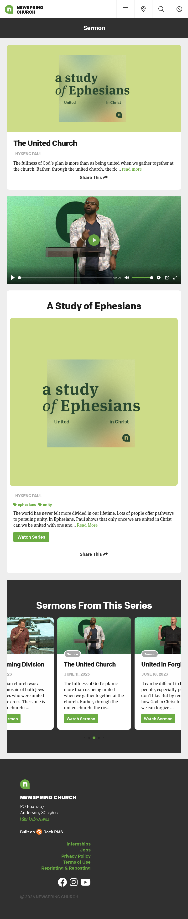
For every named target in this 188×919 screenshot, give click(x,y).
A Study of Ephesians (94, 305)
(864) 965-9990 (34, 818)
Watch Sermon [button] (81, 717)
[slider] (65, 277)
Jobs (85, 849)
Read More (87, 525)
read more (132, 169)
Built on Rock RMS (41, 831)
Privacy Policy (76, 855)
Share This (94, 177)
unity (45, 504)
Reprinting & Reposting (66, 867)
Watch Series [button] (31, 536)
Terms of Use (77, 861)
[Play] (13, 277)
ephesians (24, 504)
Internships (79, 843)
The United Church (90, 663)
